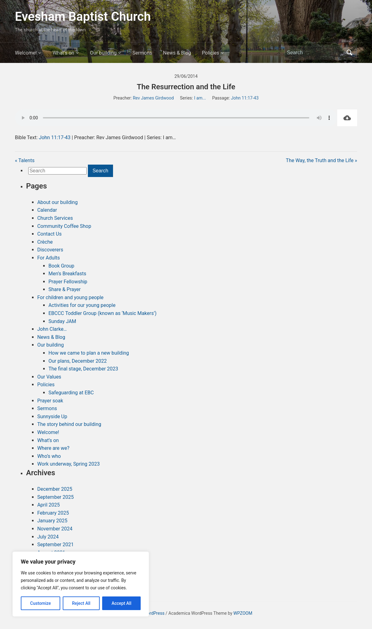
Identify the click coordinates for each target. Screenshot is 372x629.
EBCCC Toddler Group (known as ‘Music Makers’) (102, 313)
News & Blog (177, 53)
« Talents (24, 160)
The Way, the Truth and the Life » (321, 160)
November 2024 (54, 529)
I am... (200, 97)
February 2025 (53, 513)
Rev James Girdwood (153, 97)
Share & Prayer (64, 289)
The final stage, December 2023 (83, 369)
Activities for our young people (82, 305)
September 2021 (55, 544)
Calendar (47, 210)
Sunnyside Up (52, 416)
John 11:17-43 (245, 97)
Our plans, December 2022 (77, 361)
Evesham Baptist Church (83, 16)
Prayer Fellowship (67, 282)
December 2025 (54, 489)
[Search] (314, 53)
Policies (210, 53)
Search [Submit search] (349, 53)
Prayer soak (50, 401)
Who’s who (49, 456)
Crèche (45, 242)
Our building (103, 53)
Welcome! (26, 53)
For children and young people (70, 297)
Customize (40, 603)
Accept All (121, 603)
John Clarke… (52, 329)
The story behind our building (69, 424)
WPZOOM (243, 613)
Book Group (61, 266)
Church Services (55, 218)
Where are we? (53, 448)
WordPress (154, 613)
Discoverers (50, 250)
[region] (80, 584)
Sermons (142, 53)
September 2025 (55, 497)
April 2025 (48, 505)
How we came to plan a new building (88, 353)
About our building (57, 202)
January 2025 (52, 521)
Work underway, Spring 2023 (68, 464)
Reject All (81, 603)
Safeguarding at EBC (71, 393)
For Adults (48, 258)
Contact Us (49, 234)
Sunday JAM (62, 321)
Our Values (49, 377)
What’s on (63, 53)
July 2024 (48, 537)
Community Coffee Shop (64, 226)
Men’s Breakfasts (67, 274)
